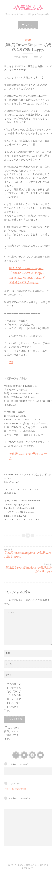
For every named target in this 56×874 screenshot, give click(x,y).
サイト (9, 674)
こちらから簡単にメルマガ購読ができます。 (12, 733)
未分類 (28, 40)
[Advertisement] (28, 771)
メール (9, 664)
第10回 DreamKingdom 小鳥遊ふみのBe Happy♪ (28, 553)
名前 (8, 653)
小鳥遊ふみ (28, 7)
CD (11, 362)
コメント (10, 612)
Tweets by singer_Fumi (15, 788)
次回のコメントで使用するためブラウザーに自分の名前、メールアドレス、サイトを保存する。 (14, 697)
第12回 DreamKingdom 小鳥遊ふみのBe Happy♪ (28, 568)
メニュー (29, 25)
